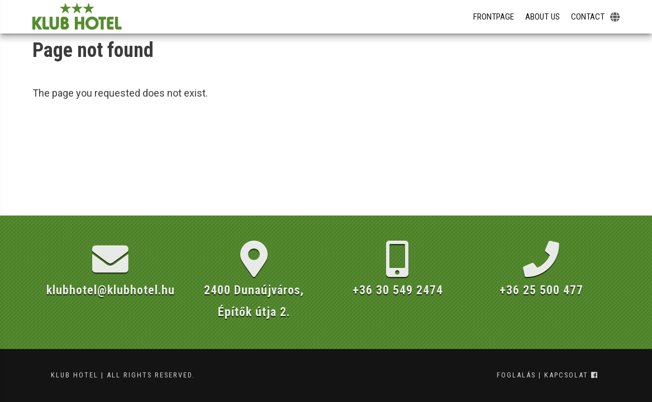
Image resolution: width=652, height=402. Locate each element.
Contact (588, 17)
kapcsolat (566, 375)
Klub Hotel (74, 375)
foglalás (516, 375)
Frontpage (493, 17)
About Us (542, 17)
